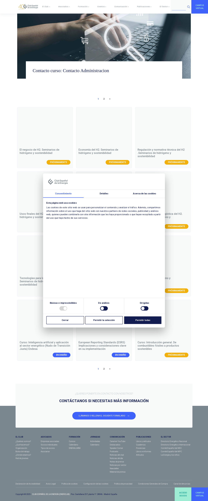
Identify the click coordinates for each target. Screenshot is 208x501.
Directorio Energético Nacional (174, 441)
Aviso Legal (51, 484)
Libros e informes (143, 451)
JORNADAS (95, 437)
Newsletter (114, 468)
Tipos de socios (48, 448)
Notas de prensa (117, 462)
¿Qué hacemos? (22, 445)
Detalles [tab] (104, 193)
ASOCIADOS (46, 437)
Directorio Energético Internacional (175, 445)
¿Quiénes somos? (23, 441)
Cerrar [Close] (65, 320)
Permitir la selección (104, 320)
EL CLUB (19, 437)
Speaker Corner (116, 448)
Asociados (64, 7)
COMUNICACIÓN (117, 437)
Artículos (140, 455)
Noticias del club (117, 455)
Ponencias (140, 448)
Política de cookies (69, 484)
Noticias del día (116, 458)
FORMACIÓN (74, 437)
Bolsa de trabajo (23, 451)
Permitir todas (142, 320)
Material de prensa (117, 472)
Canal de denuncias (182, 484)
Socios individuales (49, 445)
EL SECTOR (166, 437)
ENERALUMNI (74, 448)
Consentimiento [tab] (63, 193)
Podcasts (114, 451)
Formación (83, 7)
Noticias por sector (118, 465)
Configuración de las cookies (95, 484)
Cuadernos (141, 445)
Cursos (72, 441)
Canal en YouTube (117, 441)
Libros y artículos (143, 441)
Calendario (73, 445)
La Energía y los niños (170, 455)
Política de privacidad (123, 484)
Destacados (115, 445)
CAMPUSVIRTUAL (200, 7)
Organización (21, 448)
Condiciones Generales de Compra (153, 484)
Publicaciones (144, 7)
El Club (46, 7)
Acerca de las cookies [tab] (144, 193)
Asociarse (45, 451)
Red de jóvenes (22, 458)
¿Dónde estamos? (23, 455)
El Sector (165, 7)
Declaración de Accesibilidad (28, 484)
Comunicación (121, 7)
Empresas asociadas (50, 441)
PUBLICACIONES (143, 437)
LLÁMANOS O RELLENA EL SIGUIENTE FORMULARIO (104, 415)
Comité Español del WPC (171, 451)
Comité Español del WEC (171, 448)
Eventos (102, 7)
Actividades (95, 441)
